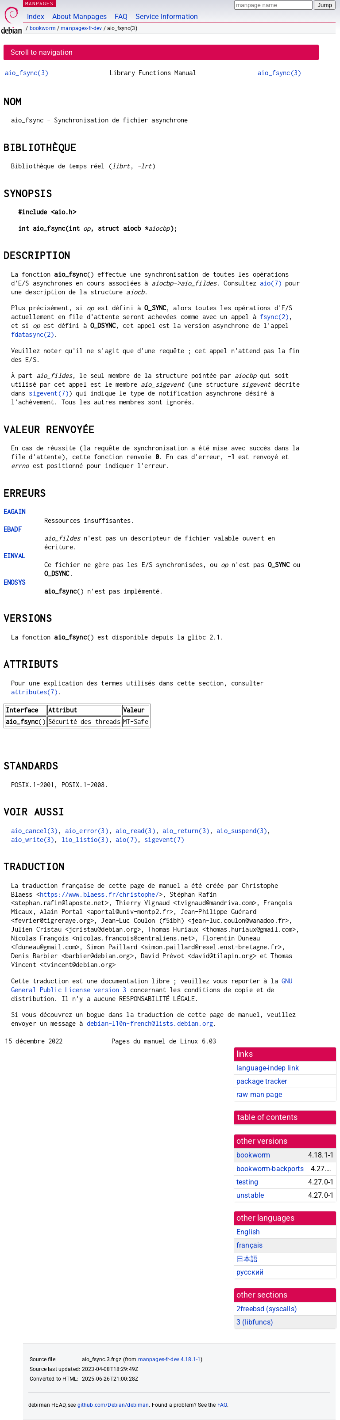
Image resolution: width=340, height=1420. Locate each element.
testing (247, 1182)
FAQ (121, 16)
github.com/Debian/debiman (113, 1405)
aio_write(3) (32, 839)
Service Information (166, 16)
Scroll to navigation (42, 52)
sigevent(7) (49, 393)
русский (249, 1272)
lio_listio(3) (85, 839)
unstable (250, 1195)
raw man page (259, 1094)
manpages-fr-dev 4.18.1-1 (169, 1359)
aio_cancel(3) (34, 830)
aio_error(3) (86, 830)
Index (35, 16)
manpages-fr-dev (81, 28)
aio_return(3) (185, 830)
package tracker (261, 1081)
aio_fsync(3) (26, 72)
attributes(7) (34, 692)
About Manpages (79, 16)
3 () (254, 1322)
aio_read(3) (135, 830)
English (248, 1232)
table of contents (267, 1117)
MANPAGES (39, 3)
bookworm (43, 28)
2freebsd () (266, 1309)
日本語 (247, 1259)
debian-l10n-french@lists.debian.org (150, 1023)
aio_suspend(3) (241, 830)
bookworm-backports (270, 1169)
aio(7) (271, 283)
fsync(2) (274, 316)
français (249, 1245)
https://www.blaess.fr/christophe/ (99, 894)
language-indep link (267, 1068)
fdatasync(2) (32, 334)
